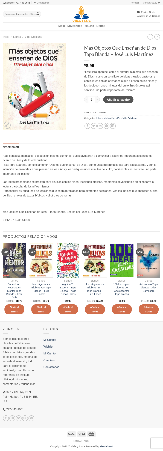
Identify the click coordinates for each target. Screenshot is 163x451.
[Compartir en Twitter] (94, 126)
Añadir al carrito (118, 99)
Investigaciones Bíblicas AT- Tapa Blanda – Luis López (41, 289)
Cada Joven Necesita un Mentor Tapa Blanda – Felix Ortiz (14, 291)
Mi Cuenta (49, 340)
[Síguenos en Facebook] (6, 418)
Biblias (89, 26)
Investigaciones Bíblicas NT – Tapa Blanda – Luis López (95, 289)
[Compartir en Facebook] (87, 126)
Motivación (109, 118)
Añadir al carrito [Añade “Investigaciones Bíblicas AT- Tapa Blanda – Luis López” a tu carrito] (41, 309)
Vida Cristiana (33, 37)
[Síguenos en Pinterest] (31, 418)
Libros (101, 26)
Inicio (61, 26)
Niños (118, 118)
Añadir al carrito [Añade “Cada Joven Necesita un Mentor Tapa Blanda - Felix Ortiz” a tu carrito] (14, 309)
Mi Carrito (49, 353)
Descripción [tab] (11, 147)
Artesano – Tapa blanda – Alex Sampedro (148, 287)
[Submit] (38, 14)
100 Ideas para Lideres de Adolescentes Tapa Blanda (121, 289)
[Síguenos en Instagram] (12, 418)
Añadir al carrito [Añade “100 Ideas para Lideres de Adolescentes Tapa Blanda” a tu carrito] (121, 309)
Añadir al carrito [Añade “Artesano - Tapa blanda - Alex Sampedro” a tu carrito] (148, 309)
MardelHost (106, 446)
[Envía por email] (100, 126)
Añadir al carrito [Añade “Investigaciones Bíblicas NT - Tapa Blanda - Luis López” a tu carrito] (95, 309)
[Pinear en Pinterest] (106, 126)
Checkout (49, 360)
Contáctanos (42, 2)
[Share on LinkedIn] (113, 126)
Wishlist (48, 346)
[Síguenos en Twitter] (19, 418)
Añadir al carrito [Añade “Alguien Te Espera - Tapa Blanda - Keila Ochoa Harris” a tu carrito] (68, 309)
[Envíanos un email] (25, 418)
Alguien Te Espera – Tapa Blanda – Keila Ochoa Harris (68, 289)
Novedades (74, 26)
